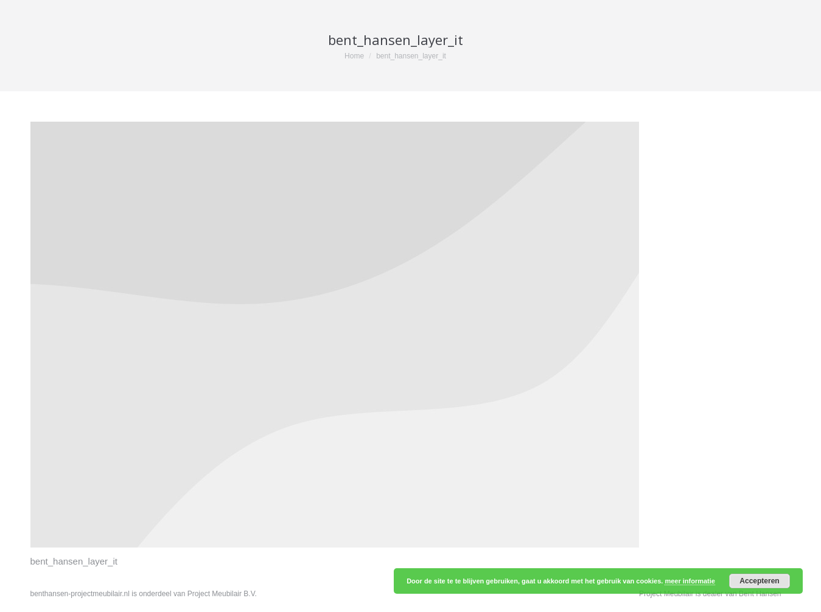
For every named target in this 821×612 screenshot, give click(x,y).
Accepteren (759, 581)
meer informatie (690, 581)
